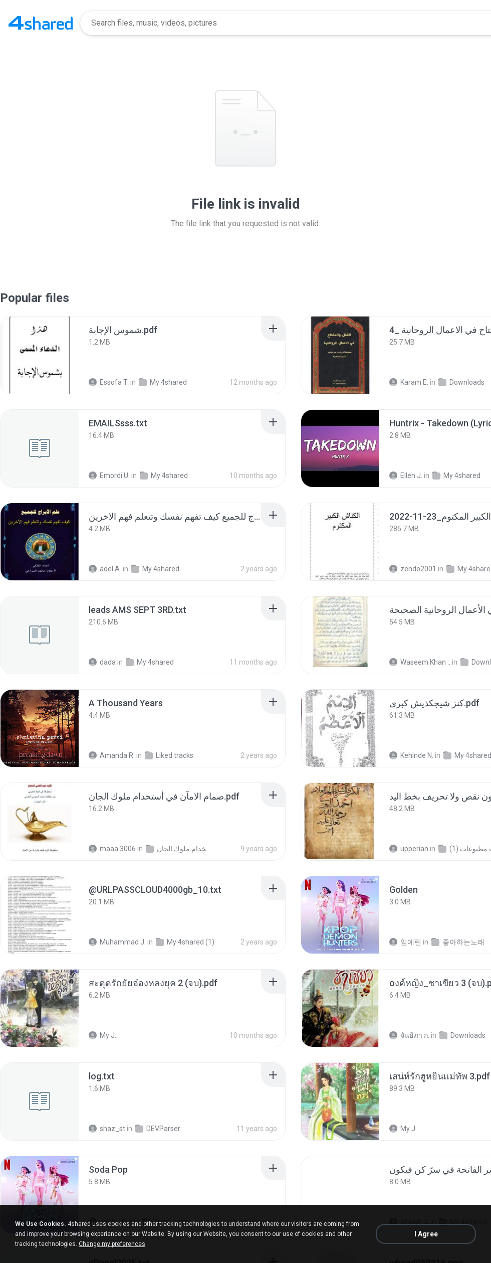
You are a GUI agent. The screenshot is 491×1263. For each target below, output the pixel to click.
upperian (408, 849)
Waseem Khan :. (419, 662)
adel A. (105, 569)
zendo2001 (412, 569)
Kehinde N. (411, 755)
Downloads (461, 382)
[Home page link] (41, 23)
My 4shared (163, 382)
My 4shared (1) (185, 942)
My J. (102, 1035)
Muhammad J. (117, 942)
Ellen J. (405, 475)
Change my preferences (112, 1243)
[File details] (40, 355)
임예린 (405, 942)
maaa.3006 (112, 849)
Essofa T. (109, 382)
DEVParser (157, 1129)
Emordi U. (109, 475)
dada (102, 662)
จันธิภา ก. (409, 1035)
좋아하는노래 (457, 942)
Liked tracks (169, 755)
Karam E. (408, 382)
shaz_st (107, 1129)
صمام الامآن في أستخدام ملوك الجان (178, 849)
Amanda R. (112, 755)
